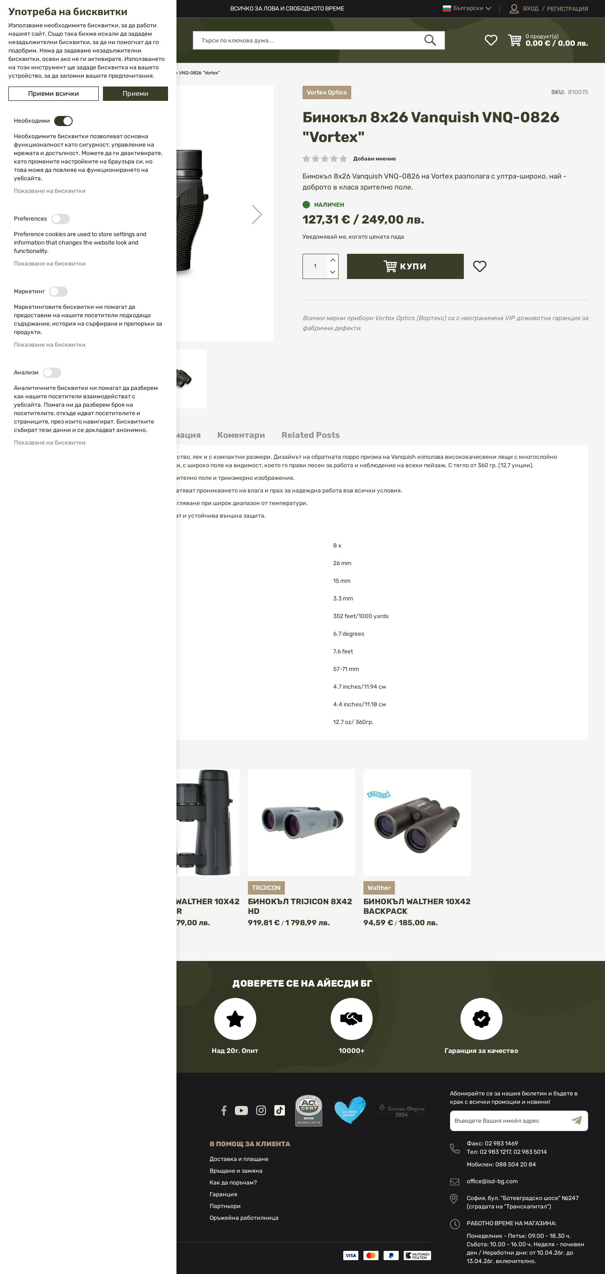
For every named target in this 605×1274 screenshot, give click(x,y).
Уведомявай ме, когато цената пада (353, 236)
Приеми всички (53, 93)
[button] (467, 8)
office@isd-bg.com (492, 1181)
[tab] (241, 435)
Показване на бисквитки (50, 191)
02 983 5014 (530, 1152)
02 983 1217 (495, 1152)
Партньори (225, 1206)
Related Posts (310, 435)
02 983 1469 (501, 1143)
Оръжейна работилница (244, 1217)
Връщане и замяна (236, 1170)
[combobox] (319, 40)
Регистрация (567, 9)
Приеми (135, 93)
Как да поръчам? (233, 1182)
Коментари (241, 435)
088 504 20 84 (515, 1164)
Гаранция (223, 1194)
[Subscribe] (579, 1121)
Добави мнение (374, 158)
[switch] (63, 121)
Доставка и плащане (239, 1159)
